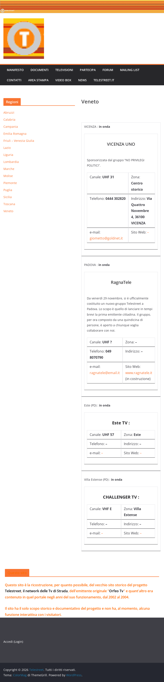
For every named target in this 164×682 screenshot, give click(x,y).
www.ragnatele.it (138, 372)
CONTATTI (14, 80)
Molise (8, 176)
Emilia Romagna (14, 134)
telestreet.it (104, 80)
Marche (8, 169)
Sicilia (7, 197)
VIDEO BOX (63, 80)
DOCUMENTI (39, 70)
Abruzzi (8, 112)
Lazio (7, 148)
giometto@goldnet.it (106, 238)
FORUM (107, 70)
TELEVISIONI (64, 70)
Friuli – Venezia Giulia (18, 141)
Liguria (8, 155)
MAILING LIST (129, 70)
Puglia (7, 190)
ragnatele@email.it (105, 372)
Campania (10, 127)
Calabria (9, 120)
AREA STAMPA (38, 80)
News (82, 80)
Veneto (8, 211)
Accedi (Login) (13, 642)
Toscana (9, 204)
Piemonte (10, 183)
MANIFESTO (15, 70)
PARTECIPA (88, 70)
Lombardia (11, 162)
